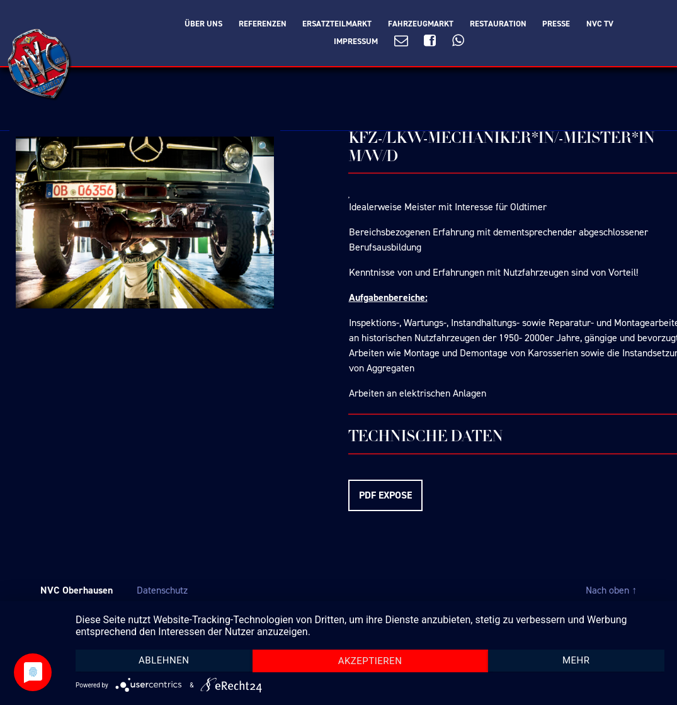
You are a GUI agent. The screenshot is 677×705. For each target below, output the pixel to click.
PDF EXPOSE (385, 495)
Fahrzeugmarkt (420, 24)
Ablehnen (164, 660)
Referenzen (263, 24)
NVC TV (599, 24)
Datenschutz (162, 590)
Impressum (356, 42)
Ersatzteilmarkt (337, 24)
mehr (576, 660)
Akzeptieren (370, 661)
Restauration (498, 24)
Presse (556, 24)
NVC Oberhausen (76, 590)
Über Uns (203, 24)
